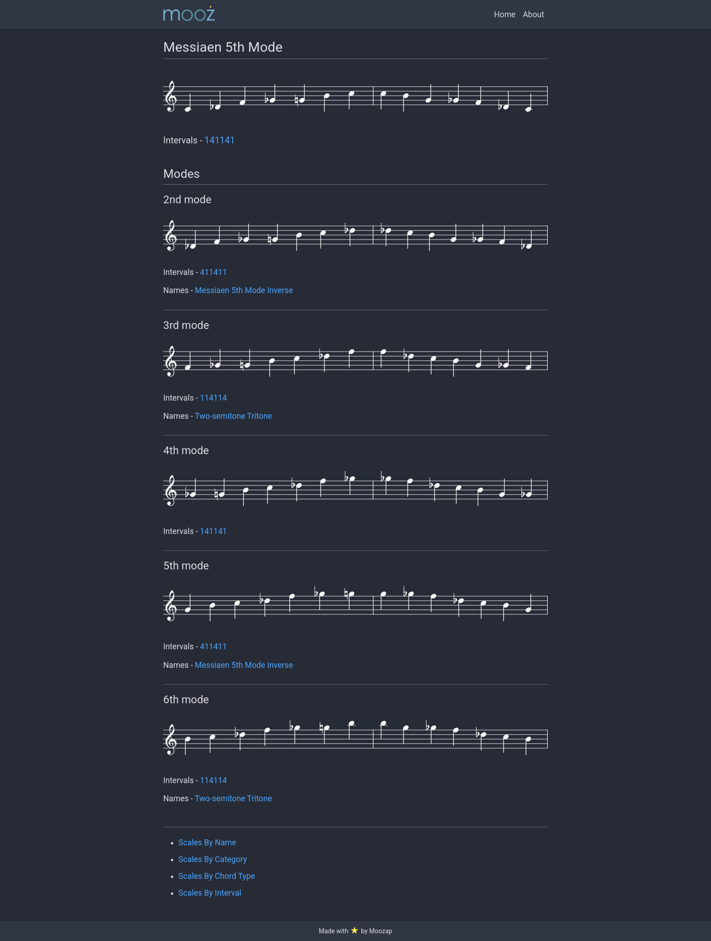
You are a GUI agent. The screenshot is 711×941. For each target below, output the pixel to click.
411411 (213, 272)
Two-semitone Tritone (233, 416)
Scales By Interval (210, 892)
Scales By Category (213, 859)
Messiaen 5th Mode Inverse (244, 290)
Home (505, 14)
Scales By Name (207, 842)
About (533, 14)
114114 (213, 397)
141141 (220, 140)
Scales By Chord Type (217, 876)
